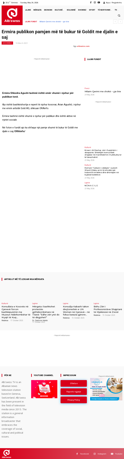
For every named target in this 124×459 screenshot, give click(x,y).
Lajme (87, 181)
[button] (119, 15)
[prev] (115, 22)
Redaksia (5, 319)
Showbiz (7, 43)
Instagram (102, 453)
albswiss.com (83, 46)
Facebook (84, 453)
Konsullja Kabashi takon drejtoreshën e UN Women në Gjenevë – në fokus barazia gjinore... (76, 310)
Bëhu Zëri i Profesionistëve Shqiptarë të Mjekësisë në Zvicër (108, 309)
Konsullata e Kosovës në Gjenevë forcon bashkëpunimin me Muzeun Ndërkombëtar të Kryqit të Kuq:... (16, 311)
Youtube (118, 453)
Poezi (87, 88)
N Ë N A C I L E (91, 184)
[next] (120, 22)
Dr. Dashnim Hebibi (40, 319)
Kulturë (88, 147)
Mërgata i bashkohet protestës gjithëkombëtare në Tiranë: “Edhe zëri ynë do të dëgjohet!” (45, 311)
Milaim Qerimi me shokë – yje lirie (54, 22)
